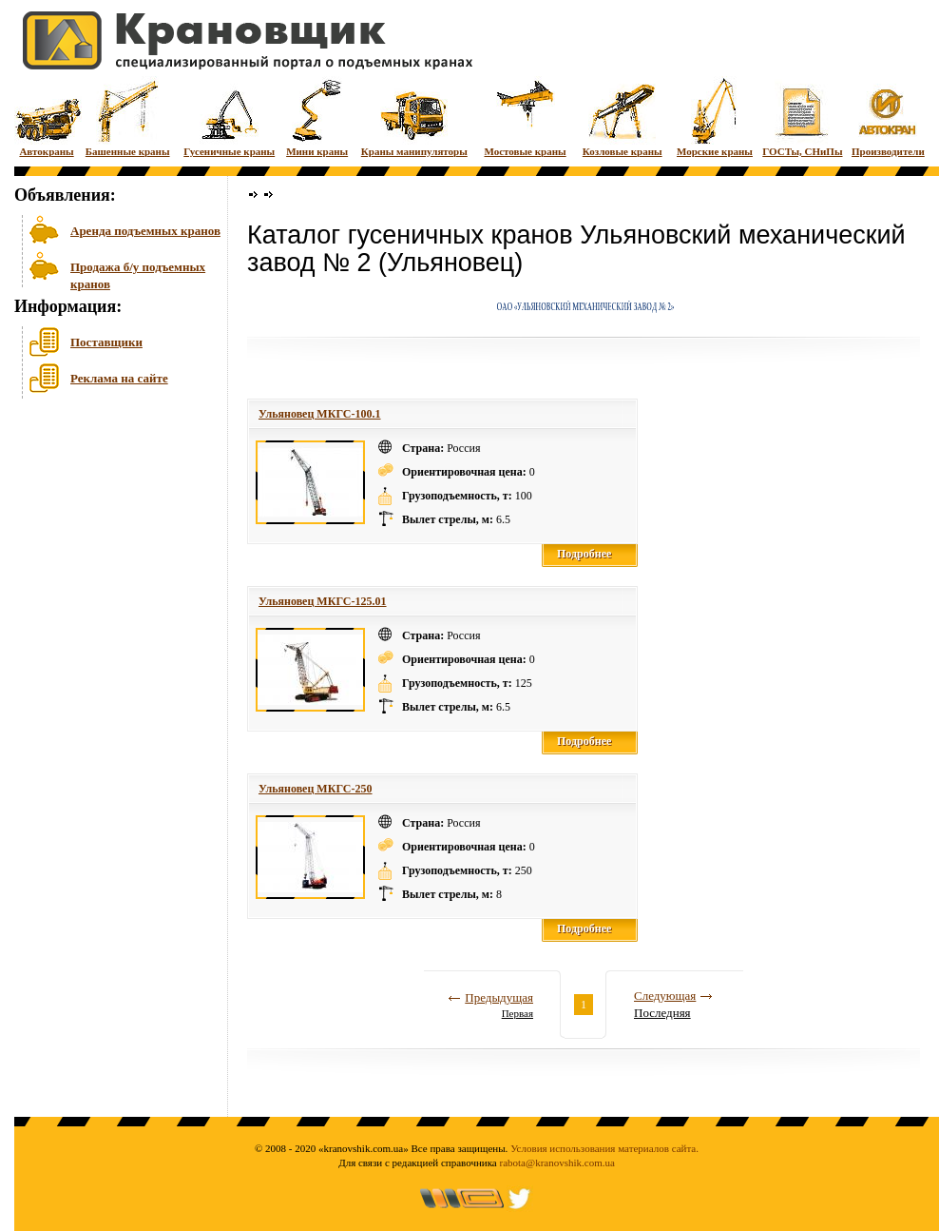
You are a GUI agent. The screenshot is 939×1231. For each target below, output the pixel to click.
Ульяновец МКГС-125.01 (323, 601)
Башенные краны (128, 116)
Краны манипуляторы (414, 116)
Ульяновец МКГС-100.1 (320, 413)
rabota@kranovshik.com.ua (557, 1162)
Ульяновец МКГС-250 (316, 788)
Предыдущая (499, 997)
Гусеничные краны (229, 116)
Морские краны (715, 116)
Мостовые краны (524, 116)
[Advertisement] (109, 551)
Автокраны (46, 116)
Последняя (662, 1013)
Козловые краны (622, 116)
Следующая (665, 995)
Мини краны (317, 116)
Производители (888, 116)
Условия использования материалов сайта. (604, 1148)
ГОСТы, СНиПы (802, 116)
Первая (517, 1013)
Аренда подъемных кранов (145, 231)
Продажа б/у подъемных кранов (137, 273)
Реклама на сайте (119, 378)
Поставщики (106, 342)
